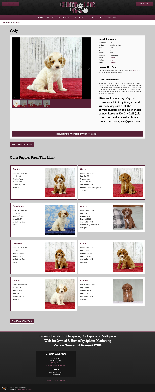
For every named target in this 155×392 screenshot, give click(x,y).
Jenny (111, 60)
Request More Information (67, 134)
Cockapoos (113, 57)
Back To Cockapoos (22, 145)
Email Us (10, 4)
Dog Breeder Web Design (25, 389)
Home (3, 22)
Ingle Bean (113, 62)
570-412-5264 (145, 4)
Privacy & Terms (60, 380)
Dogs (8, 22)
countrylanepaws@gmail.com (55, 365)
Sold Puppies (16, 22)
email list (135, 70)
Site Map (49, 380)
